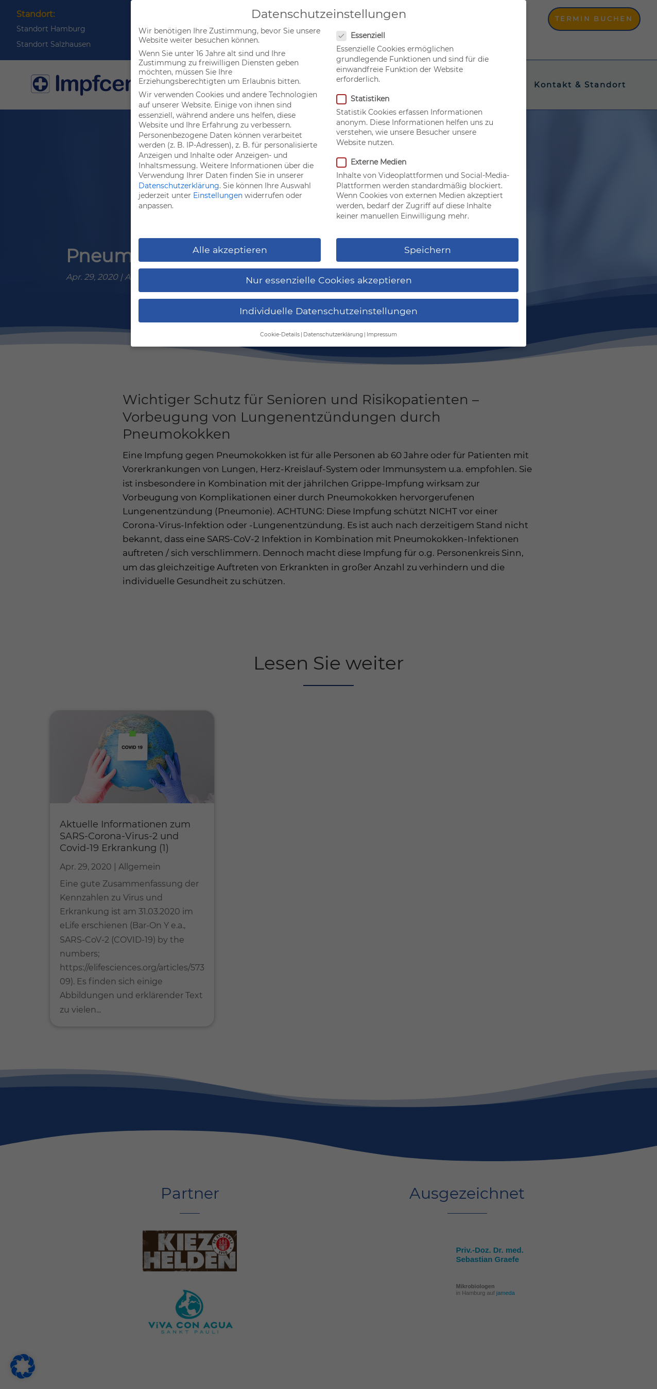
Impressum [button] (382, 334)
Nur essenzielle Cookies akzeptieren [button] (329, 280)
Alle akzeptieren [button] (230, 249)
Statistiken (367, 98)
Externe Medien (375, 162)
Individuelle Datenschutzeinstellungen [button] (328, 310)
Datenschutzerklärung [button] (333, 334)
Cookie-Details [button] (280, 334)
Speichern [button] (427, 249)
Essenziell (365, 35)
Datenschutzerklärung (179, 185)
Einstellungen (218, 195)
